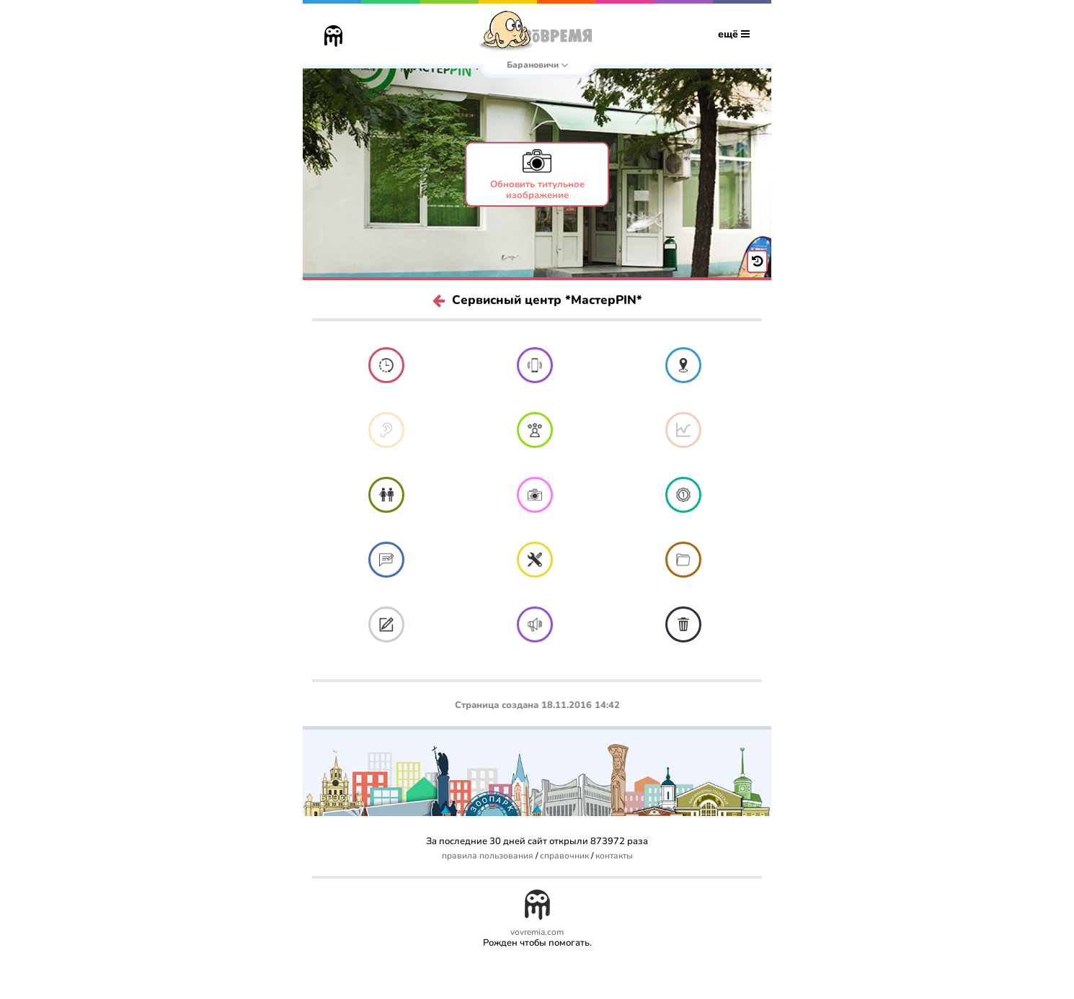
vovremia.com (537, 932)
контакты (614, 856)
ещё (734, 34)
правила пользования (487, 856)
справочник (564, 856)
